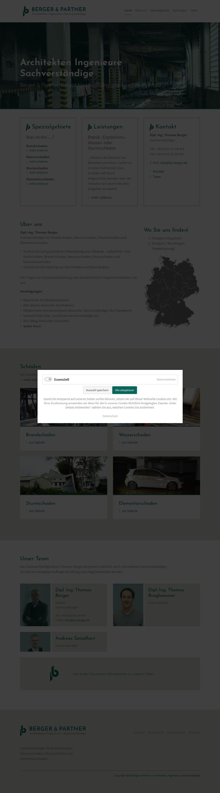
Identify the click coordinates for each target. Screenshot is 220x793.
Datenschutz (110, 416)
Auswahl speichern (97, 390)
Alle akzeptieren (124, 390)
